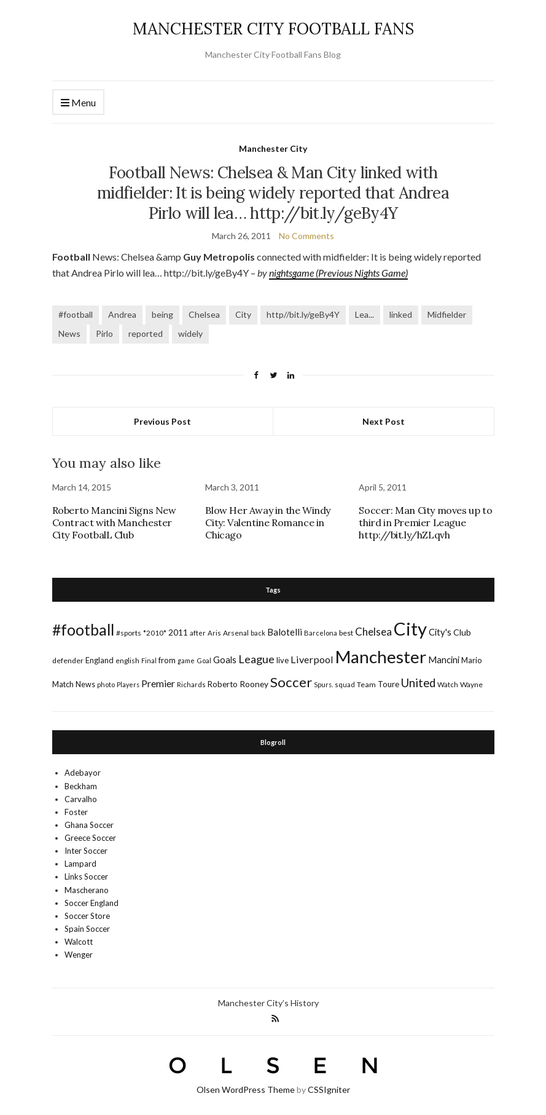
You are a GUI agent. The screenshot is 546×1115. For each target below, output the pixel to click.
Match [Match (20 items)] (63, 684)
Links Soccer (86, 876)
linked (400, 314)
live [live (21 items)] (282, 660)
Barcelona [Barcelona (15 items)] (320, 633)
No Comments (306, 235)
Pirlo (104, 333)
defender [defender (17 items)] (68, 660)
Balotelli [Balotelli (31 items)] (284, 631)
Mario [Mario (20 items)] (471, 660)
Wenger (78, 954)
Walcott (78, 942)
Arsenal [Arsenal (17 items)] (236, 632)
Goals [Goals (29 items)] (224, 659)
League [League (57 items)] (256, 659)
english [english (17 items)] (127, 660)
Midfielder (446, 314)
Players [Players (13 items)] (128, 684)
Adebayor (82, 773)
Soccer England (91, 903)
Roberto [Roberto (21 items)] (223, 684)
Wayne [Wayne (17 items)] (471, 684)
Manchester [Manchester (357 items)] (380, 657)
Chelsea (204, 314)
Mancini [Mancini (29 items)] (443, 659)
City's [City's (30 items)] (440, 631)
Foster (76, 812)
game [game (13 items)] (186, 660)
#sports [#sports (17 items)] (128, 632)
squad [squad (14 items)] (345, 684)
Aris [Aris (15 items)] (214, 633)
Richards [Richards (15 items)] (191, 684)
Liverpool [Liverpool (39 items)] (312, 659)
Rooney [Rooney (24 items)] (254, 684)
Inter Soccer (85, 851)
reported (145, 333)
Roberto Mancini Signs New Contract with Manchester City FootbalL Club (114, 522)
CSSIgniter (329, 1089)
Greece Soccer (90, 838)
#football (75, 314)
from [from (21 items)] (167, 660)
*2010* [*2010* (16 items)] (154, 633)
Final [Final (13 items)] (149, 660)
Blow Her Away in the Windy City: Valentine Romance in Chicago (267, 522)
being (162, 314)
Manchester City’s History (268, 1003)
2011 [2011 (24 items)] (178, 632)
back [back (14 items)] (258, 633)
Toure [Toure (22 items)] (388, 684)
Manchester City (273, 148)
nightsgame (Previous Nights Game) (338, 272)
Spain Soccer (87, 929)
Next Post (383, 421)
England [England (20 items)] (99, 660)
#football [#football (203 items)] (83, 629)
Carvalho (80, 799)
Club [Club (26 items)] (462, 632)
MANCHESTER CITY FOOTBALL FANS (273, 28)
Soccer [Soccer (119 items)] (291, 682)
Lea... (364, 314)
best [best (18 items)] (346, 632)
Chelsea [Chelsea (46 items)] (373, 631)
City (243, 314)
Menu (78, 103)
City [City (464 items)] (410, 628)
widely (190, 333)
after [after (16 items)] (198, 633)
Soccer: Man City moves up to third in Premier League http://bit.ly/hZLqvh (425, 522)
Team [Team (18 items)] (366, 684)
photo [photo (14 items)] (106, 684)
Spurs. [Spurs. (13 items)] (323, 684)
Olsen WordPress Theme (246, 1089)
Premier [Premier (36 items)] (158, 683)
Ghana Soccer (89, 825)
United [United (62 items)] (418, 683)
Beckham (80, 786)
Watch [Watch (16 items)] (447, 684)
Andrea (122, 314)
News (69, 333)
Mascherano (86, 890)
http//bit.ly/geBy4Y (303, 314)
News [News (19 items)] (85, 684)
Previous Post (162, 421)
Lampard (80, 864)
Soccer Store (87, 916)
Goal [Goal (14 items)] (204, 660)
